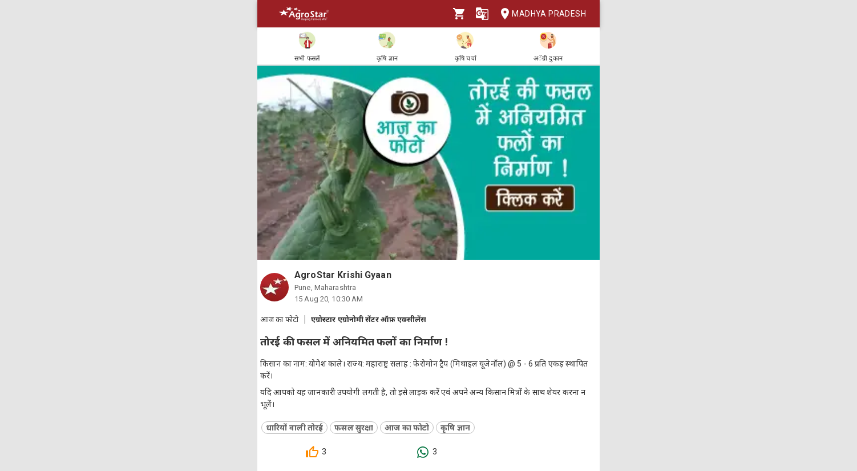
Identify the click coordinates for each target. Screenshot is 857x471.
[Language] (482, 13)
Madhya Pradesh (540, 14)
